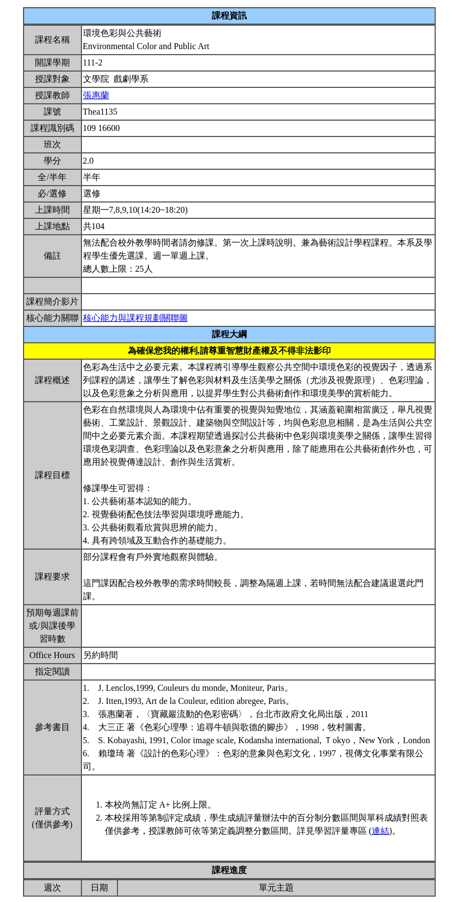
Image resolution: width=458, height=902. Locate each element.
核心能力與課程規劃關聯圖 (135, 317)
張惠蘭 (96, 95)
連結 (380, 830)
